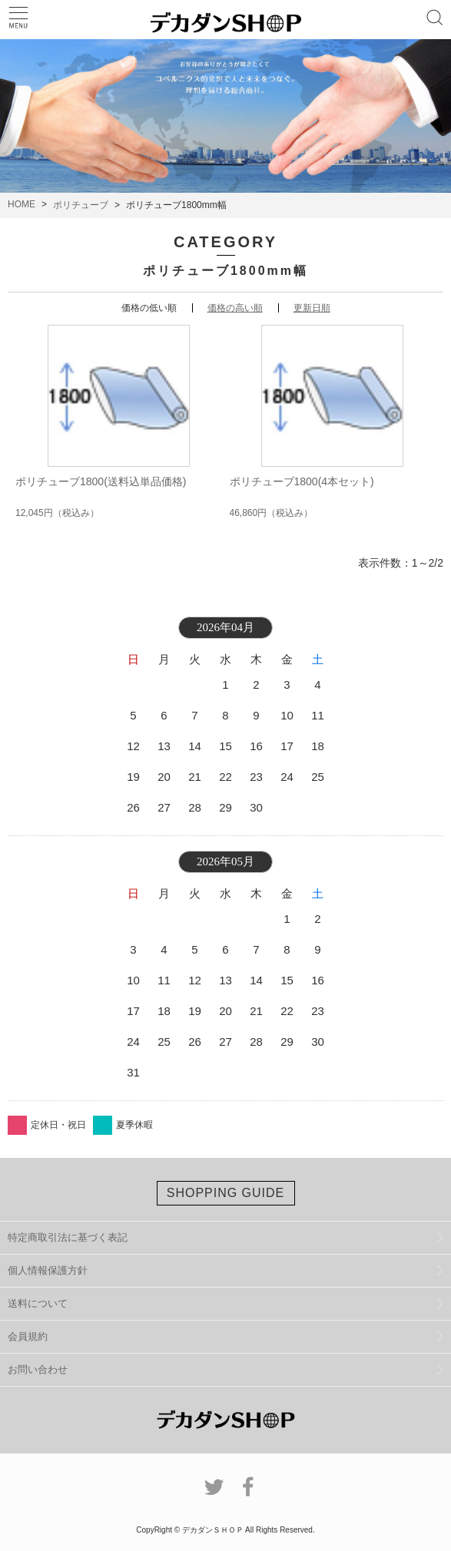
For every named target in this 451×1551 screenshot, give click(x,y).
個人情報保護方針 (48, 1270)
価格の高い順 (235, 308)
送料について (38, 1303)
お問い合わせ (38, 1369)
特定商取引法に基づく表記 (68, 1237)
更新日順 (311, 308)
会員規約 (28, 1336)
